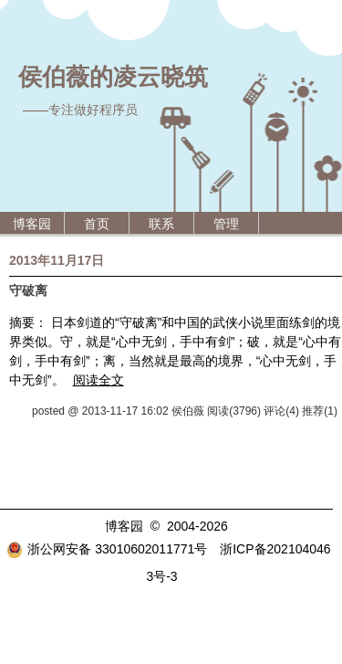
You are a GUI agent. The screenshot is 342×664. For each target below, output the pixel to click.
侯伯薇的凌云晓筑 (113, 76)
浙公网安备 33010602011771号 (106, 549)
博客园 (32, 223)
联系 (161, 223)
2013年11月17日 (56, 260)
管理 (226, 223)
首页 (96, 223)
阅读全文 (98, 380)
